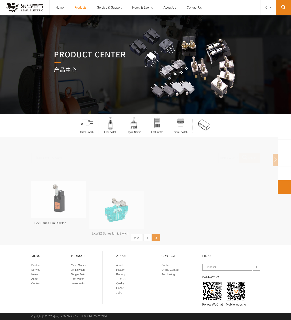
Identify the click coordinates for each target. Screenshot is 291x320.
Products (80, 7)
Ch (268, 7)
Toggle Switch (79, 274)
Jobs (119, 292)
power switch (78, 283)
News (34, 274)
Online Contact (170, 269)
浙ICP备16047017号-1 (95, 316)
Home (60, 7)
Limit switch (78, 269)
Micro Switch (78, 265)
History (120, 269)
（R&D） (121, 278)
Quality (120, 283)
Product (36, 265)
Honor (120, 288)
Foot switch (78, 278)
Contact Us (194, 7)
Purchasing (168, 274)
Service (35, 269)
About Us (169, 7)
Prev (137, 244)
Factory (120, 274)
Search (249, 152)
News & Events (142, 7)
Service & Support (109, 7)
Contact (36, 283)
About (34, 278)
